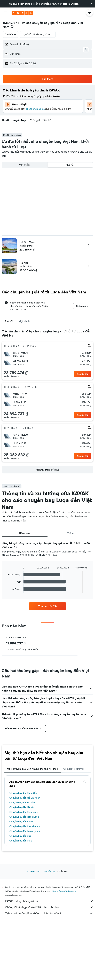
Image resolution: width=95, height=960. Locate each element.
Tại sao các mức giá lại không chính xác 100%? (49, 913)
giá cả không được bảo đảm (63, 891)
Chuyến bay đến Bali (20, 835)
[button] (91, 3)
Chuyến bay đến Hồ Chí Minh (24, 797)
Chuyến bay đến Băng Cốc (23, 792)
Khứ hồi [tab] (8, 321)
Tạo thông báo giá (35, 108)
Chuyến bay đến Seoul (21, 821)
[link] (47, 606)
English (74, 3)
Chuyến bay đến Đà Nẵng (22, 802)
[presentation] (12, 26)
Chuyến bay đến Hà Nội (21, 807)
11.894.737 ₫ (11, 23)
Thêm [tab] (70, 533)
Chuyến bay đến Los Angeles (24, 831)
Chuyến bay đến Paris (20, 840)
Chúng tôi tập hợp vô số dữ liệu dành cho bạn (49, 907)
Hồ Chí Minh (27, 242)
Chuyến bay (49, 871)
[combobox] (10, 34)
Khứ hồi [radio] (70, 164)
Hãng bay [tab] (24, 533)
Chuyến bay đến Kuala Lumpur (25, 826)
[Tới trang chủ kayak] (22, 13)
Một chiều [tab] (24, 321)
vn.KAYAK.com (33, 871)
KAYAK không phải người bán (49, 901)
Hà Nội (23, 262)
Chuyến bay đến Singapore (23, 812)
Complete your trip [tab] (74, 768)
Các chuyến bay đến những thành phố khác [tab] (32, 768)
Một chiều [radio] (24, 164)
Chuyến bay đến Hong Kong (24, 816)
